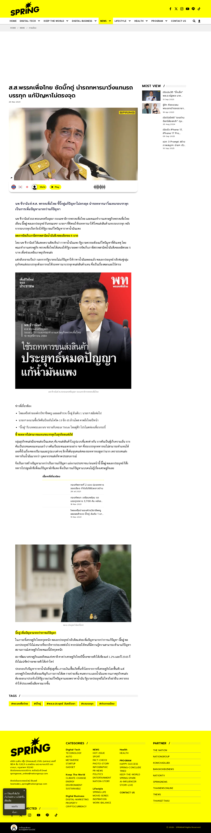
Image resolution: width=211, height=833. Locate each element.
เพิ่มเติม (7, 800)
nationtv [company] (159, 775)
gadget (70, 767)
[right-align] (193, 21)
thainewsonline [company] (163, 788)
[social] (170, 9)
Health (123, 749)
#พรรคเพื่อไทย (19, 704)
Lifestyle (98, 788)
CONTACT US (127, 792)
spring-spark (128, 778)
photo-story (101, 763)
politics (98, 774)
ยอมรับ (15, 806)
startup (70, 763)
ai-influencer (128, 781)
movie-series (100, 795)
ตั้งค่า (14, 812)
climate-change (76, 778)
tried (123, 771)
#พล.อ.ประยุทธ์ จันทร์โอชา (61, 704)
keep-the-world (130, 774)
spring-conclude (130, 767)
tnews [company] (157, 794)
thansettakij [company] (161, 800)
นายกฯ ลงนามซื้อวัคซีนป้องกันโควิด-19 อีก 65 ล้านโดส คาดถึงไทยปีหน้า (58, 420)
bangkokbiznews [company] (163, 769)
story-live (126, 785)
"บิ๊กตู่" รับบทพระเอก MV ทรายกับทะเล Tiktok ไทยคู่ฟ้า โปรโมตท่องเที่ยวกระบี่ (62, 427)
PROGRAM (125, 760)
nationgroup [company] (161, 756)
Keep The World (75, 774)
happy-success (129, 764)
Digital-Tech (73, 749)
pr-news (98, 770)
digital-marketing (77, 799)
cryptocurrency (76, 806)
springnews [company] (160, 781)
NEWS (22, 28)
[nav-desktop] (13, 21)
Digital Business (75, 796)
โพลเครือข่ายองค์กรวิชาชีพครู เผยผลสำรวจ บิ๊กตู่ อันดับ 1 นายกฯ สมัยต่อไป (60, 413)
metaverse (72, 760)
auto (69, 756)
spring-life (99, 792)
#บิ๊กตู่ (37, 704)
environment (74, 785)
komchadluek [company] (161, 763)
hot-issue (99, 753)
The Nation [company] (160, 750)
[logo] (25, 8)
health (124, 753)
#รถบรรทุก (87, 704)
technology (73, 753)
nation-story (101, 781)
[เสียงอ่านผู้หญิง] (39, 187)
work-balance (102, 802)
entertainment (102, 777)
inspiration (100, 799)
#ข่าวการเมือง (106, 704)
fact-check (100, 760)
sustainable (73, 788)
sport (96, 756)
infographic (100, 767)
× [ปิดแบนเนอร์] (24, 790)
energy (70, 781)
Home (13, 28)
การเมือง (32, 28)
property (71, 803)
